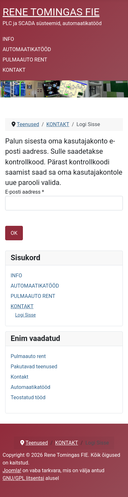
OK (14, 233)
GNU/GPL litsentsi (23, 478)
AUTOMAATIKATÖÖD (27, 49)
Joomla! (12, 470)
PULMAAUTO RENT (25, 60)
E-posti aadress (24, 192)
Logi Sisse (25, 315)
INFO (8, 39)
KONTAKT (14, 70)
